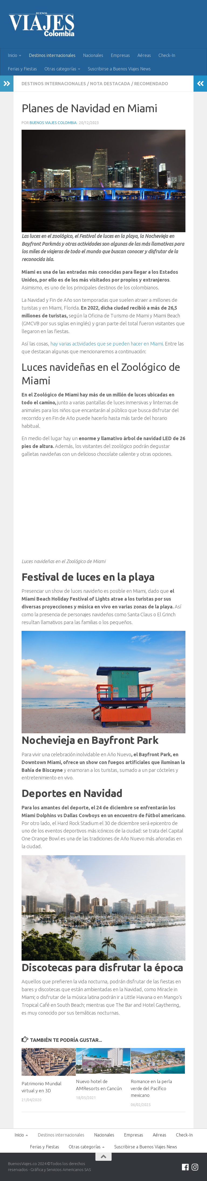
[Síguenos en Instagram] (195, 1167)
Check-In (166, 55)
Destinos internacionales (52, 55)
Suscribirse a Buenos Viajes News (119, 68)
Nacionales (93, 55)
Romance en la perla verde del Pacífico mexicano (151, 1088)
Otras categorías (60, 68)
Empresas (120, 55)
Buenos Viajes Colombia (53, 123)
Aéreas (144, 55)
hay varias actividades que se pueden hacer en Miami (106, 343)
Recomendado (151, 83)
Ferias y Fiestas (22, 68)
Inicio (12, 55)
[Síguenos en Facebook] (185, 1167)
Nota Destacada (110, 83)
